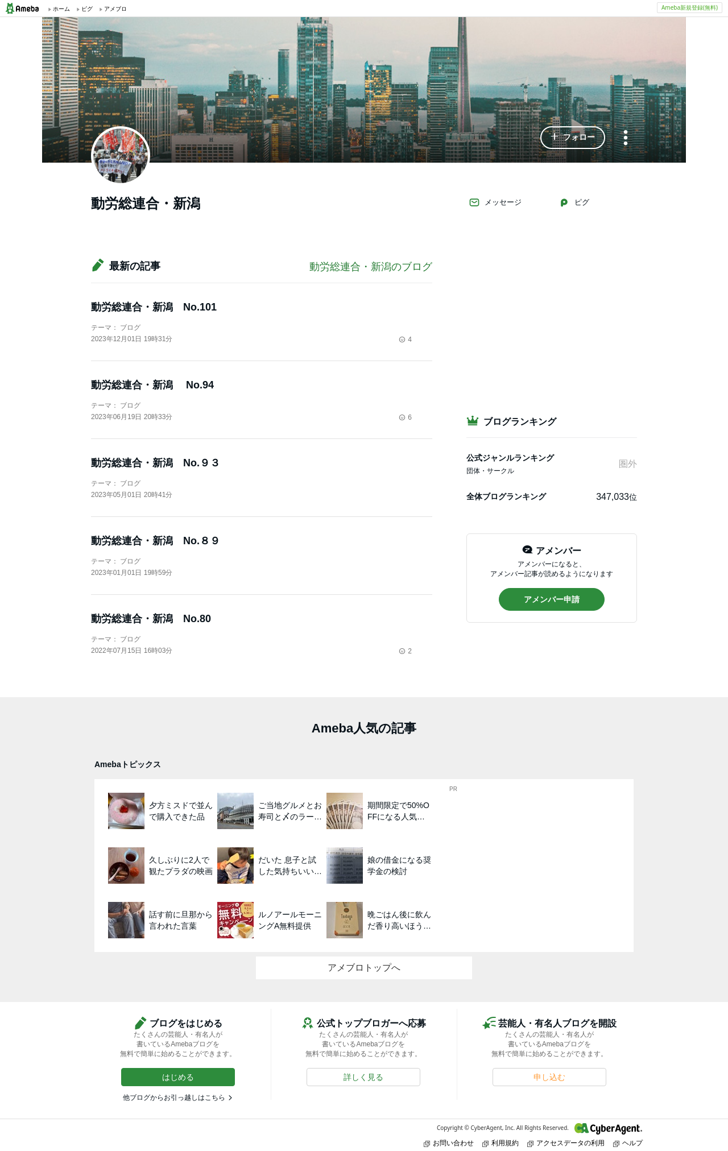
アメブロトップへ (364, 967)
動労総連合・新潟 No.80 (151, 618)
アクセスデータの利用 (566, 1143)
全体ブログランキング (506, 496)
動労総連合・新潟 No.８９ (155, 540)
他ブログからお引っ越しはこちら (174, 1098)
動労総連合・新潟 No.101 (154, 307)
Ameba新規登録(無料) (689, 7)
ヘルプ (628, 1143)
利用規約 (500, 1143)
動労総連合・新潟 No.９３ (155, 463)
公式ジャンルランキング (510, 457)
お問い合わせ (449, 1143)
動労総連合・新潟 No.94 (152, 385)
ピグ (574, 202)
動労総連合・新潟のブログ (370, 266)
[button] (572, 137)
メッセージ (495, 202)
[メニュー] (625, 138)
